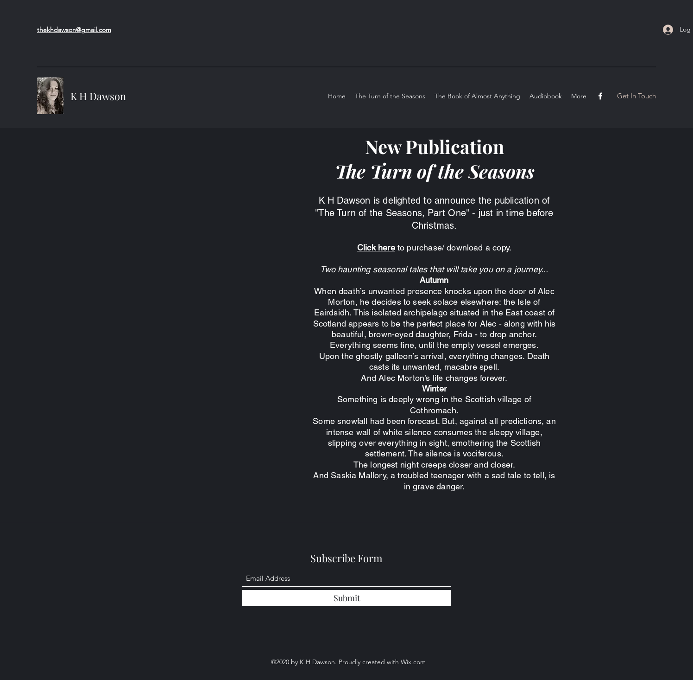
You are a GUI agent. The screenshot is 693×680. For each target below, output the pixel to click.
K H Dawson (98, 96)
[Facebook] (600, 96)
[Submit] (346, 598)
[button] (636, 96)
